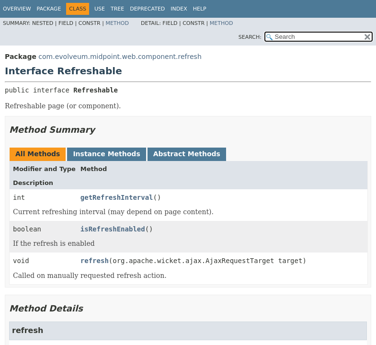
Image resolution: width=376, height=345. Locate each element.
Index (179, 9)
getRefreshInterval (116, 197)
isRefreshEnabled (112, 229)
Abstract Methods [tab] (186, 154)
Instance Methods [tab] (106, 154)
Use (99, 9)
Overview (17, 9)
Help (199, 9)
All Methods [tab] (37, 154)
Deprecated (147, 9)
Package (49, 9)
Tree (117, 9)
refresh (94, 260)
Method (117, 23)
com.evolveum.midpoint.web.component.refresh (119, 56)
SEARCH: (250, 37)
